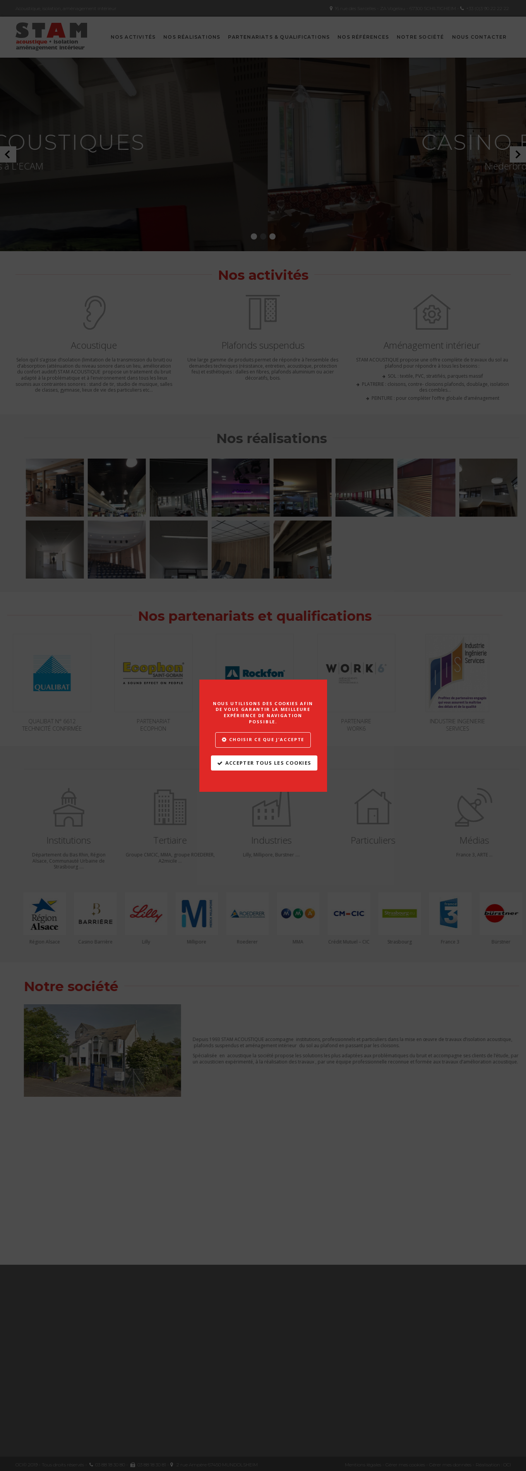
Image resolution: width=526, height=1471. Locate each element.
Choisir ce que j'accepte (266, 739)
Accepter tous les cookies (268, 762)
